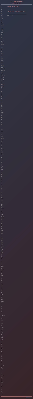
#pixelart (1, 288)
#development (2, 154)
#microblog (2, 251)
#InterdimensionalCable (3, 44)
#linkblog (1, 231)
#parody (1, 280)
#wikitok (1, 386)
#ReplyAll (1, 69)
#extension (2, 169)
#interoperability (2, 217)
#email (1, 164)
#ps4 (1, 302)
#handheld (2, 204)
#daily (1, 144)
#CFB (1, 20)
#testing (1, 354)
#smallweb (2, 333)
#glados (1, 193)
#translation (2, 361)
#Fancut (1, 34)
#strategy (2, 346)
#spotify (1, 341)
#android (1, 91)
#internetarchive (2, 216)
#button (1, 117)
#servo (1, 330)
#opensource (2, 275)
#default (1, 150)
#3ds (1, 11)
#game (1, 185)
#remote (1, 313)
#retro (1, 314)
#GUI (1, 37)
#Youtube (1, 85)
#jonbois (1, 223)
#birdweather (2, 106)
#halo (1, 203)
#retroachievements (3, 315)
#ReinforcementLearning (3, 68)
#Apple (1, 17)
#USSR (1, 81)
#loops (1, 236)
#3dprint (1, 10)
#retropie (1, 317)
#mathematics (2, 244)
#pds (1, 282)
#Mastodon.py (2, 54)
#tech (1, 351)
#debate (1, 147)
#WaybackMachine (2, 84)
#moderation (2, 257)
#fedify (1, 172)
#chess (1, 125)
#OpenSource (2, 62)
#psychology (2, 303)
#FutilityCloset (2, 36)
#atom (1, 98)
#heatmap (2, 206)
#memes (1, 248)
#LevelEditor (2, 49)
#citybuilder (2, 129)
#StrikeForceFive (2, 77)
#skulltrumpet (2, 332)
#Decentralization (2, 29)
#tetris (1, 355)
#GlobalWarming (2, 40)
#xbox (1, 389)
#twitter (1, 366)
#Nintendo (2, 58)
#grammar (2, 200)
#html (1, 209)
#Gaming (1, 39)
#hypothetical (2, 211)
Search (6, 397)
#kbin (1, 224)
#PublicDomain (2, 67)
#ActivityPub (2, 15)
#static (1, 343)
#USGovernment (2, 80)
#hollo (1, 207)
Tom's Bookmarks (16, 1)
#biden (1, 103)
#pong (1, 295)
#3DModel (2, 7)
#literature (2, 233)
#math (1, 243)
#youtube (1, 392)
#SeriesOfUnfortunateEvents (4, 73)
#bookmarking (2, 112)
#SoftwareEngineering (3, 75)
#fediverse (2, 173)
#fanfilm (1, 170)
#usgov (1, 372)
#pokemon (2, 294)
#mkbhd (1, 254)
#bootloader (2, 113)
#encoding (2, 166)
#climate (1, 134)
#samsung (2, 323)
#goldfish (1, 197)
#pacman (1, 278)
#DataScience (2, 28)
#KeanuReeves (2, 47)
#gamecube (2, 186)
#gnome (1, 195)
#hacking (1, 202)
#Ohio (1, 59)
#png (1, 292)
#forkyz (1, 179)
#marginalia (2, 240)
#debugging (2, 148)
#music (1, 261)
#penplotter (2, 284)
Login (8, 397)
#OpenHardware (2, 61)
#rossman (2, 321)
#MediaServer (2, 55)
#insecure (2, 214)
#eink (1, 162)
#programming (2, 301)
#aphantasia (2, 92)
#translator (2, 362)
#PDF (1, 63)
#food (1, 178)
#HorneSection (2, 43)
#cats (1, 121)
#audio (1, 100)
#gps (1, 199)
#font (1, 177)
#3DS (1, 9)
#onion (1, 274)
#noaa (1, 268)
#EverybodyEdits (2, 32)
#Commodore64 (2, 25)
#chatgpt (1, 124)
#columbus (2, 136)
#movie (1, 258)
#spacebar (2, 339)
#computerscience (2, 139)
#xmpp (1, 391)
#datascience (2, 146)
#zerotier (1, 394)
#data (1, 145)
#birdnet (1, 105)
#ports (1, 297)
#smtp (1, 335)
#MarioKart (2, 53)
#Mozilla (1, 56)
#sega (1, 328)
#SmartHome (2, 74)
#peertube (2, 283)
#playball (1, 290)
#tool (1, 359)
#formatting (2, 180)
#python (1, 306)
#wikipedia (2, 385)
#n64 (1, 262)
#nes (1, 264)
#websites (2, 382)
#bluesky (1, 111)
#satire (1, 325)
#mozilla (1, 259)
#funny (1, 184)
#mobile (1, 255)
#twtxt (1, 367)
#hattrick (1, 205)
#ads (1, 89)
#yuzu (1, 393)
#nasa (1, 263)
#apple (1, 94)
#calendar (2, 118)
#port (1, 296)
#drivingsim (2, 158)
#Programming (2, 66)
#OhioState (2, 60)
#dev (1, 153)
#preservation (2, 299)
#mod (1, 256)
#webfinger (2, 380)
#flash (1, 176)
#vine (1, 374)
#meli (1, 247)
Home (1, 397)
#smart (1, 334)
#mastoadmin (2, 242)
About (3, 397)
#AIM (1, 13)
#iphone (1, 219)
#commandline (2, 138)
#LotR (1, 51)
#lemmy (1, 228)
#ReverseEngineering (3, 70)
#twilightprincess (2, 365)
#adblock (1, 88)
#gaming (1, 188)
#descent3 (2, 152)
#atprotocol (2, 99)
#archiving (2, 96)
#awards (1, 101)
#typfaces (2, 369)
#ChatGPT (2, 22)
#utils (1, 373)
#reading (1, 311)
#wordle (1, 387)
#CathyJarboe (2, 21)
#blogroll (1, 110)
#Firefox (1, 35)
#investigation (2, 218)
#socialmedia (2, 336)
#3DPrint (1, 8)
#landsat (1, 226)
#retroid (1, 316)
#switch (1, 349)
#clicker (1, 133)
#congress (2, 140)
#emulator (2, 165)
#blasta (1, 108)
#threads (1, 356)
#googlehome (2, 198)
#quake (1, 308)
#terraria (1, 353)
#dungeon (2, 159)
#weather (1, 377)
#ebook (1, 160)
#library (1, 229)
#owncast (2, 277)
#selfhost (1, 329)
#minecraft (2, 252)
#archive (1, 95)
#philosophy (2, 285)
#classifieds (2, 131)
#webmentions (2, 381)
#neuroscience (2, 266)
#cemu (1, 122)
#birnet (1, 107)
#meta (1, 250)
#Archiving (2, 18)
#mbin (1, 245)
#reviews (1, 318)
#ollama (1, 273)
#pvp (1, 304)
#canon (1, 119)
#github (1, 192)
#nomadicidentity (2, 269)
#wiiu (1, 384)
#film (1, 174)
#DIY (1, 27)
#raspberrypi (2, 310)
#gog (1, 196)
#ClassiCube (2, 23)
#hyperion (2, 210)
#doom (1, 157)
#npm (1, 271)
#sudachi (1, 347)
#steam (1, 344)
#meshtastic (2, 249)
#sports (1, 340)
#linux (1, 232)
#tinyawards (2, 358)
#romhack (2, 320)
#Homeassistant (2, 42)
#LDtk (1, 48)
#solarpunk (2, 337)
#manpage (2, 238)
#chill (1, 126)
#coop (1, 141)
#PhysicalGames (2, 65)
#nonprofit (2, 270)
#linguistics (2, 230)
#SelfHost (2, 72)
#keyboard (2, 225)
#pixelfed (1, 289)
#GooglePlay (2, 41)
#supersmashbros (2, 348)
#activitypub (2, 87)
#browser (1, 115)
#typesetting (2, 368)
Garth (9, 9)
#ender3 (1, 167)
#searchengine (2, 327)
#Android (1, 16)
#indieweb (2, 212)
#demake (1, 151)
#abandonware (2, 86)
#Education (2, 30)
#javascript (2, 221)
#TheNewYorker (2, 79)
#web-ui (1, 379)
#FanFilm (1, 33)
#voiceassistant (2, 375)
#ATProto (1, 14)
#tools (1, 360)
